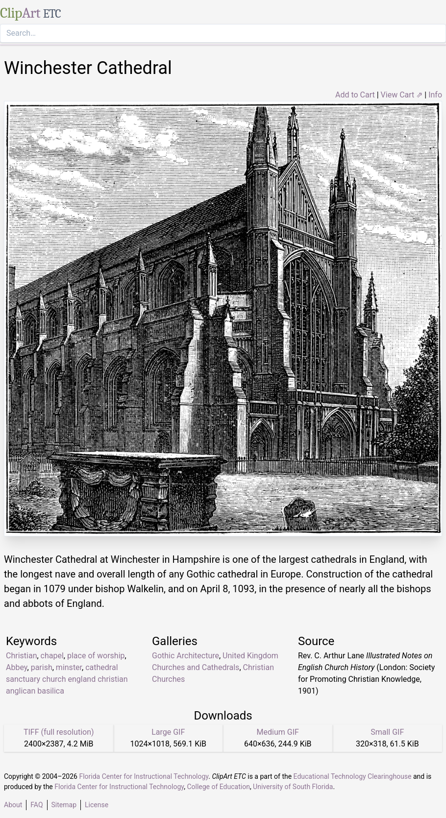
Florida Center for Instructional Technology (143, 776)
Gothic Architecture (185, 655)
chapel (52, 655)
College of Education (218, 787)
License (96, 805)
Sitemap (63, 805)
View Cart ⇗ (402, 94)
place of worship (96, 655)
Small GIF (387, 732)
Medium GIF (278, 732)
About (13, 805)
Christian (21, 655)
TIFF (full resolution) (59, 732)
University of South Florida (293, 787)
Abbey (16, 667)
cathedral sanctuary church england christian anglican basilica (67, 679)
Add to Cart (355, 94)
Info (435, 94)
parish (41, 667)
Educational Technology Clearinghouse (353, 776)
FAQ (36, 805)
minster (69, 667)
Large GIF (168, 732)
